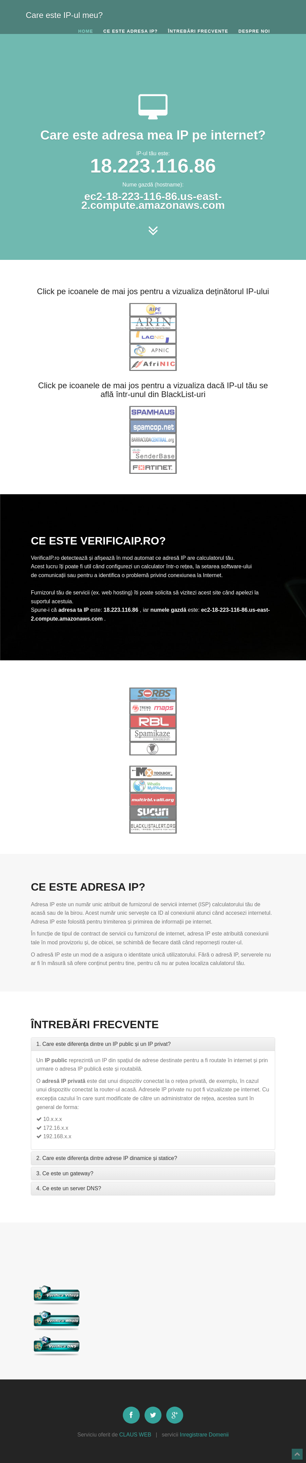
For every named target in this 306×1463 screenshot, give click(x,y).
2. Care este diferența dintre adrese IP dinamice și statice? (106, 1158)
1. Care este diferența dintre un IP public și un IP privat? (103, 1044)
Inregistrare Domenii (204, 1435)
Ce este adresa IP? (130, 31)
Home (85, 31)
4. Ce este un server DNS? (68, 1188)
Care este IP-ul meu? (64, 14)
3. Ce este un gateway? (64, 1173)
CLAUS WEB (135, 1435)
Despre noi (254, 31)
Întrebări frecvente (198, 31)
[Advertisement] (153, 63)
